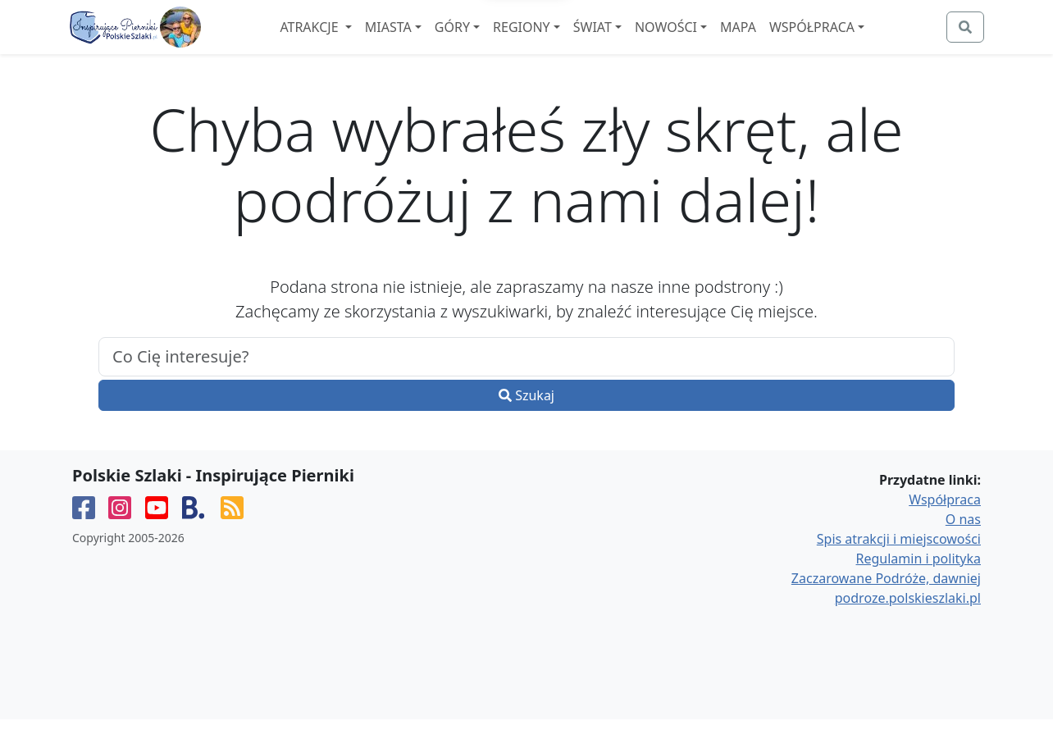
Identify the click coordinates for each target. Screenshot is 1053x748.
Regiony (566, 42)
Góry (496, 42)
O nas (963, 548)
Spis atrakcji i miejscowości (899, 568)
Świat (637, 42)
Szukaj (526, 424)
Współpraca (856, 42)
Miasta (432, 42)
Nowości (710, 42)
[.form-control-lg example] (526, 385)
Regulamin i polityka (918, 587)
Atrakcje (354, 42)
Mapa (782, 42)
